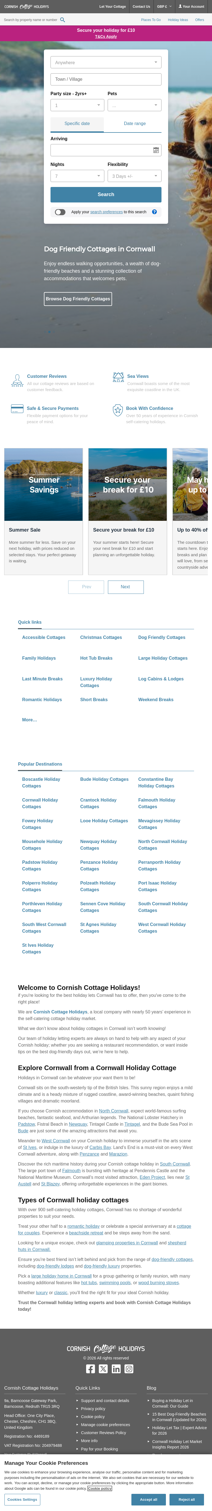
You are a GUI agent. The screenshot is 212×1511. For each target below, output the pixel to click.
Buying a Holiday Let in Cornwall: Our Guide (172, 1403)
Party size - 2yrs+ (69, 93)
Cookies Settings (22, 1499)
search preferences (106, 212)
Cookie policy (93, 1416)
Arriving (59, 138)
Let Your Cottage (112, 7)
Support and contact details (105, 1400)
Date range (135, 123)
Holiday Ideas (178, 20)
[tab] (77, 124)
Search (106, 194)
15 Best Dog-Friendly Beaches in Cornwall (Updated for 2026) (179, 1417)
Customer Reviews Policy (103, 1433)
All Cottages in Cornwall (74, 323)
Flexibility (118, 164)
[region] (106, 1482)
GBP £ (164, 7)
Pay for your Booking (99, 1449)
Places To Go (151, 20)
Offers (199, 20)
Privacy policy (93, 1408)
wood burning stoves (158, 1282)
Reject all (187, 1499)
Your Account (191, 6)
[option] (106, 288)
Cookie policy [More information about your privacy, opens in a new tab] (100, 1488)
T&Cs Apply (106, 36)
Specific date (77, 123)
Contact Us (141, 7)
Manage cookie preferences (105, 1424)
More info (89, 1441)
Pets (112, 93)
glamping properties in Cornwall (127, 1242)
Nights (57, 164)
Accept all (148, 1499)
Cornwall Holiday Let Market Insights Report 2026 (177, 1444)
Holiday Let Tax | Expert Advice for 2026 (179, 1430)
